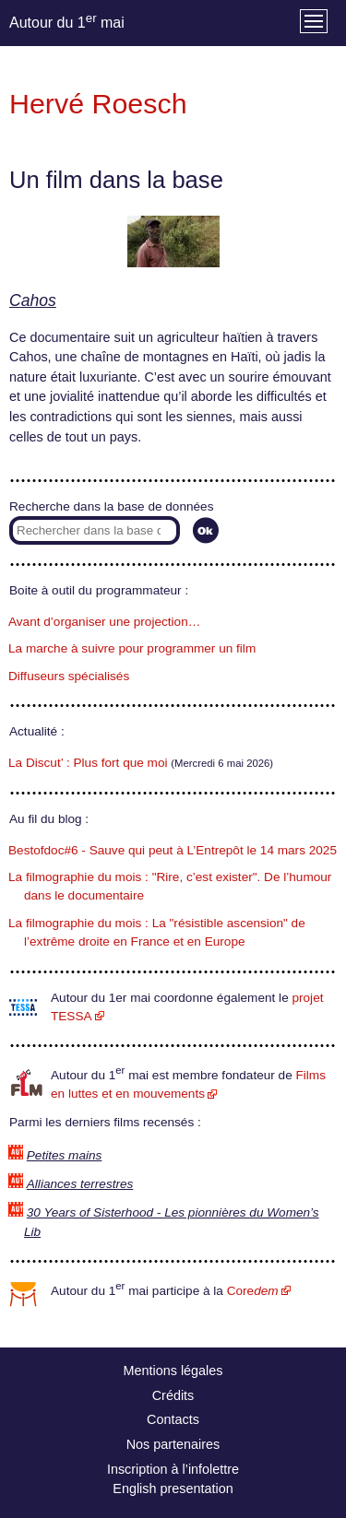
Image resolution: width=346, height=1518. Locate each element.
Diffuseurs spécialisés (68, 676)
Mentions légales (173, 1370)
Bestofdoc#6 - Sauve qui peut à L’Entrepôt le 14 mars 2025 (172, 850)
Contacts (173, 1419)
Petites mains (64, 1155)
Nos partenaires (173, 1444)
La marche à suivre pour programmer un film (132, 648)
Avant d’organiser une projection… (104, 622)
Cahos (32, 300)
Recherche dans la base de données (111, 506)
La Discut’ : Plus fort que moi (88, 763)
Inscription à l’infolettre (173, 1469)
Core (253, 1291)
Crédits (173, 1395)
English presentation (173, 1488)
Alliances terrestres (80, 1184)
